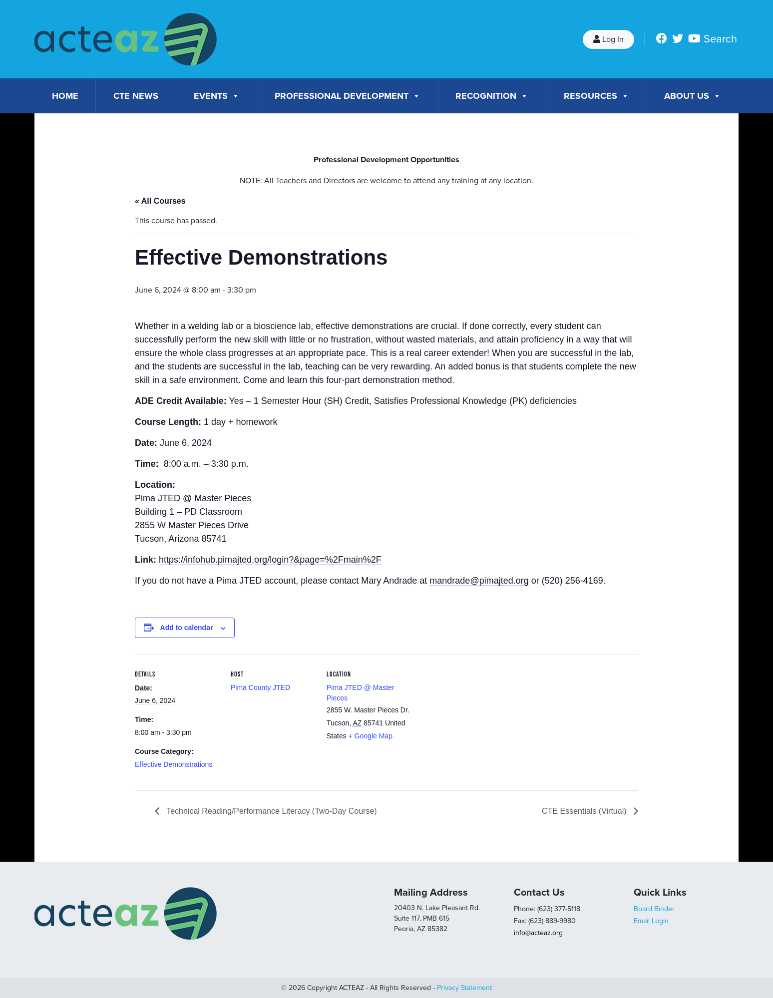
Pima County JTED (260, 687)
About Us (692, 96)
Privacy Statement (464, 988)
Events (217, 96)
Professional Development (347, 96)
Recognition (491, 96)
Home (65, 95)
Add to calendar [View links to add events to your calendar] (186, 628)
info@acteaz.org (538, 933)
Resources (596, 96)
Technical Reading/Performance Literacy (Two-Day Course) (270, 811)
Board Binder (654, 909)
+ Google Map (370, 736)
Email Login (651, 921)
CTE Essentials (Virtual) (585, 811)
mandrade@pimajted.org (478, 581)
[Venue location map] (475, 722)
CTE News (135, 95)
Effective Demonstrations (173, 764)
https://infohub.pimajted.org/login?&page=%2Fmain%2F (270, 560)
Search (720, 38)
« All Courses (160, 201)
